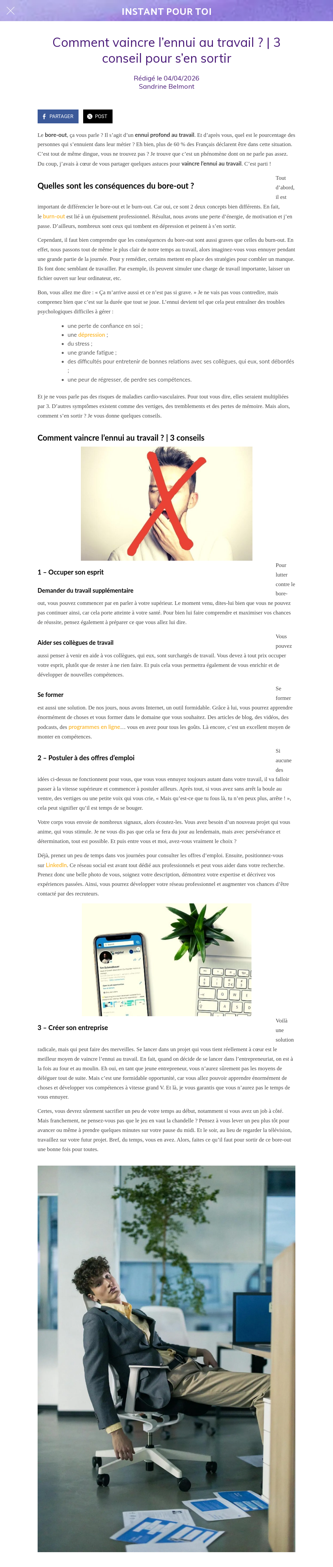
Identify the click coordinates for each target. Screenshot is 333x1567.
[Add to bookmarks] (272, 117)
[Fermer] (11, 11)
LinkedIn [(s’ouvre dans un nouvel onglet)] (56, 865)
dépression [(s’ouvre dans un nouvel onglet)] (91, 334)
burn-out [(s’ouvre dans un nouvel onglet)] (54, 216)
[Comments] (287, 117)
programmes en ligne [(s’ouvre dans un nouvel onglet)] (94, 726)
